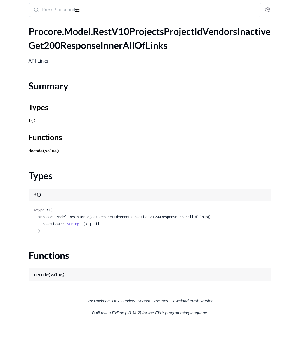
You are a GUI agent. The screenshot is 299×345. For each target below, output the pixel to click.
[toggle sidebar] (80, 9)
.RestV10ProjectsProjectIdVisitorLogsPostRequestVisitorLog (41, 176)
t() (108, 134)
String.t (151, 245)
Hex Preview (167, 322)
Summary (19, 49)
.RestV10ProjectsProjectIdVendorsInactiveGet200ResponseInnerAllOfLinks (41, 39)
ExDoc (162, 334)
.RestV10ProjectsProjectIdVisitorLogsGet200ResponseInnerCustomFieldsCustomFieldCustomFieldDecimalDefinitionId (41, 97)
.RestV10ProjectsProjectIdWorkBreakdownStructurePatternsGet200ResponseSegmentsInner (41, 278)
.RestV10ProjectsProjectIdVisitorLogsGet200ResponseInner (41, 74)
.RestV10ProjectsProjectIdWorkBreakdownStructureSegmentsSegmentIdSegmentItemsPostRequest (41, 294)
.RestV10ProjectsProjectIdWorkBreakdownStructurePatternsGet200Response (41, 270)
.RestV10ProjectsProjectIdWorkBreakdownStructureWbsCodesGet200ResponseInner (41, 310)
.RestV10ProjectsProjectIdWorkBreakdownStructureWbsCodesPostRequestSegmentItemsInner (41, 333)
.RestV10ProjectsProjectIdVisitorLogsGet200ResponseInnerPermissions (41, 144)
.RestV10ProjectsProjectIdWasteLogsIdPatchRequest (41, 200)
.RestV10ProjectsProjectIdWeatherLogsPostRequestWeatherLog (41, 255)
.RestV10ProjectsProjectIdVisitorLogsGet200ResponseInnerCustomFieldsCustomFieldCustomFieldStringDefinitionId (41, 137)
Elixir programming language (225, 334)
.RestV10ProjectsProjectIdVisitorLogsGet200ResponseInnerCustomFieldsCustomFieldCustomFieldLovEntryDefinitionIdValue (41, 129)
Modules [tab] (33, 27)
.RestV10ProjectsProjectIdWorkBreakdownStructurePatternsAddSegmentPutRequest (41, 262)
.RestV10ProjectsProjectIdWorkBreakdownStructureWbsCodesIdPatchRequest (41, 318)
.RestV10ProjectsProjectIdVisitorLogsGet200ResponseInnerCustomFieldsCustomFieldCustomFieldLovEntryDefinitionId (41, 121)
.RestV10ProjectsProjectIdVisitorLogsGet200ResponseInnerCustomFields (41, 82)
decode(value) (120, 164)
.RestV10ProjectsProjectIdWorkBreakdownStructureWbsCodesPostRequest (41, 325)
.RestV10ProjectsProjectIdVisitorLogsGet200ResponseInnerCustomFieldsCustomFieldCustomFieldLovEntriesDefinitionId (41, 105)
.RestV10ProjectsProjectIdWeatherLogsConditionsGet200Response (41, 231)
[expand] (82, 39)
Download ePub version (235, 322)
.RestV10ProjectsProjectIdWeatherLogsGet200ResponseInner (41, 239)
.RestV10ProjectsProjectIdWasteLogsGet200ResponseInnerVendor (41, 192)
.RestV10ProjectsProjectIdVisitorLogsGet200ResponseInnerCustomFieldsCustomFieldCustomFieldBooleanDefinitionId (41, 89)
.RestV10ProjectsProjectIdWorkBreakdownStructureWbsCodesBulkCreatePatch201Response (41, 302)
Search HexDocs (196, 322)
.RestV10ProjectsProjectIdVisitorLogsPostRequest (41, 168)
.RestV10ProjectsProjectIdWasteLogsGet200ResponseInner (41, 184)
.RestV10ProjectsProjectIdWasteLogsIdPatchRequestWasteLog (41, 207)
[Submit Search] (112, 10)
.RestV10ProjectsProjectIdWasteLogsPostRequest (41, 215)
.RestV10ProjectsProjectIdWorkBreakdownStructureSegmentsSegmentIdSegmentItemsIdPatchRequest (41, 286)
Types (15, 56)
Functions (20, 63)
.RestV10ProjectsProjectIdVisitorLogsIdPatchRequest (41, 152)
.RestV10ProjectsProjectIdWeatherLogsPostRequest (41, 247)
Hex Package (141, 322)
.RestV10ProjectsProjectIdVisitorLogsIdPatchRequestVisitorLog (41, 160)
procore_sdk (20, 6)
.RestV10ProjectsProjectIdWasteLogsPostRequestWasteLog (41, 223)
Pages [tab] (10, 27)
